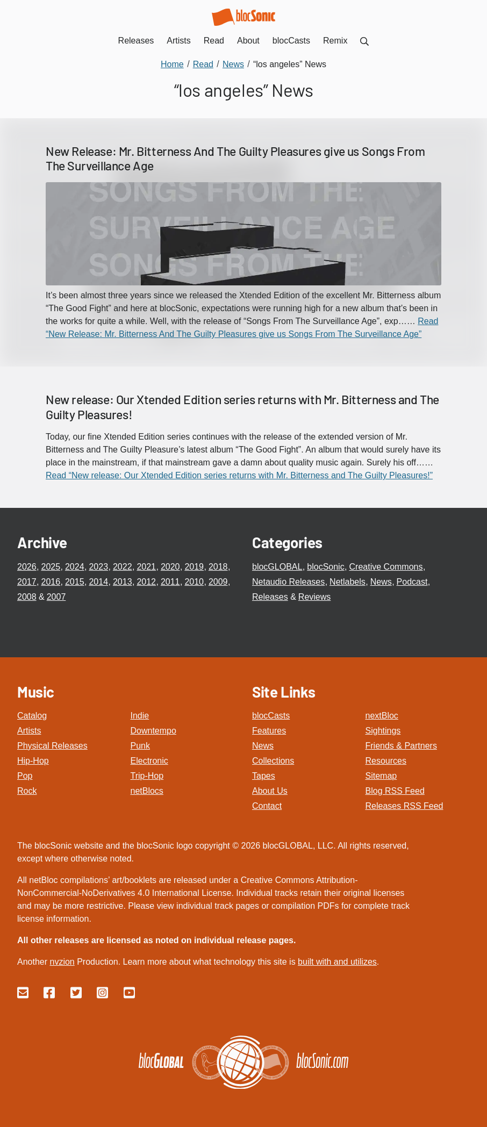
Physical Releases (52, 745)
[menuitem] (364, 40)
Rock (27, 790)
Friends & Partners (401, 745)
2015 (74, 581)
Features (269, 730)
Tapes (263, 775)
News (381, 581)
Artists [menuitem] (178, 40)
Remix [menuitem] (335, 40)
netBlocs (147, 790)
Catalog (32, 715)
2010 (194, 581)
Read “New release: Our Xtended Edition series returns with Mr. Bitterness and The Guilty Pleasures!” (239, 475)
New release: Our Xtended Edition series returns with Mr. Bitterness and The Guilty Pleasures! (242, 407)
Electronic (149, 760)
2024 (74, 566)
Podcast (412, 581)
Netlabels (348, 581)
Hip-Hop (33, 760)
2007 (56, 596)
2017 (27, 581)
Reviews (314, 596)
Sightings (383, 730)
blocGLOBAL (277, 566)
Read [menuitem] (214, 40)
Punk (140, 745)
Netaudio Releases (288, 581)
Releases (270, 596)
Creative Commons (386, 566)
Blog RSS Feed (395, 790)
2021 (146, 566)
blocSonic (325, 566)
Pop (24, 775)
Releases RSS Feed (404, 805)
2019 (194, 566)
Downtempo (153, 730)
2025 (50, 566)
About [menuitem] (248, 40)
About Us (270, 790)
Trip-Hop (147, 775)
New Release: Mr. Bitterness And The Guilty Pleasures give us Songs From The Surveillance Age (235, 158)
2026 (27, 566)
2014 (98, 581)
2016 (50, 581)
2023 (98, 566)
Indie (140, 715)
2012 (146, 581)
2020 (170, 566)
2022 (122, 566)
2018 (218, 566)
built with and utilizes (337, 961)
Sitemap (381, 775)
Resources (386, 760)
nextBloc (382, 715)
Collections (273, 760)
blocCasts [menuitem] (291, 40)
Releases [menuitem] (136, 40)
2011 (170, 581)
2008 (27, 596)
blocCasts (271, 715)
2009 (218, 581)
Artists (29, 730)
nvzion (61, 961)
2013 (122, 581)
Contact (267, 805)
